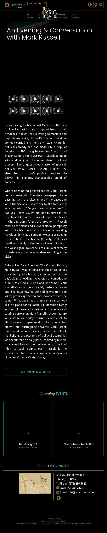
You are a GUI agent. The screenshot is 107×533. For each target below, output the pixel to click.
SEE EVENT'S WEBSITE (35, 372)
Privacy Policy (54, 518)
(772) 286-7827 (77, 483)
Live (29, 16)
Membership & (61, 16)
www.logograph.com (83, 523)
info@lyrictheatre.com (82, 492)
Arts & (42, 16)
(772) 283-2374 (74, 488)
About (76, 16)
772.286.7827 (35, 3)
